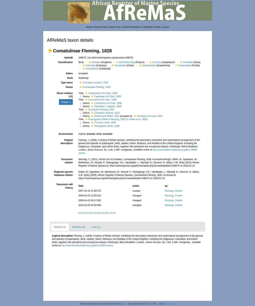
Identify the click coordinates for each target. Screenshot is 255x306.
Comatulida (118, 65)
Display (66, 102)
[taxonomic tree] (85, 213)
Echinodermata (125, 62)
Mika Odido (170, 304)
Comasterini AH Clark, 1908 (100, 99)
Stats (157, 27)
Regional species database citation (63, 173)
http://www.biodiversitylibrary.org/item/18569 (175, 149)
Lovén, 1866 (104, 126)
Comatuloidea (147, 65)
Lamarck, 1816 (93, 82)
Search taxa (101, 27)
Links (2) (96, 227)
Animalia (94, 62)
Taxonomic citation (67, 161)
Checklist (148, 27)
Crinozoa (154, 62)
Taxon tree (115, 27)
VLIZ (124, 304)
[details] (82, 153)
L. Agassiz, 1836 (105, 106)
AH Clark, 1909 (105, 96)
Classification (65, 62)
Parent (69, 87)
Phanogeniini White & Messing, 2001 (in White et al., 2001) (116, 119)
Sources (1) (60, 227)
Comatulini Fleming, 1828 (99, 109)
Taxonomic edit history (64, 186)
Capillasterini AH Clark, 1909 (100, 93)
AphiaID (68, 57)
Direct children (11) (65, 95)
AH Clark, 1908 (106, 103)
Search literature (132, 27)
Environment (66, 134)
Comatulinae (90, 68)
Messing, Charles (174, 191)
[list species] (98, 213)
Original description (66, 142)
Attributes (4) (78, 227)
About (89, 27)
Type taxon (67, 82)
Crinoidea (186, 62)
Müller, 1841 (104, 116)
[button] (50, 50)
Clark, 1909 (103, 122)
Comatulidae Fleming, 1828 (94, 87)
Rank (70, 78)
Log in (165, 27)
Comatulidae (182, 65)
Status (69, 73)
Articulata (88, 65)
